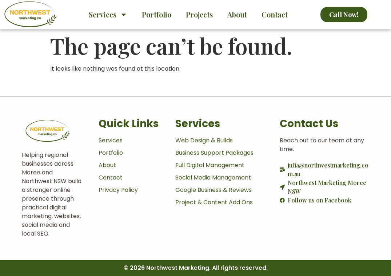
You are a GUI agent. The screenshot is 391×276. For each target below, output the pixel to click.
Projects (199, 14)
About (237, 14)
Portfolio (156, 14)
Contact (275, 14)
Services (108, 14)
